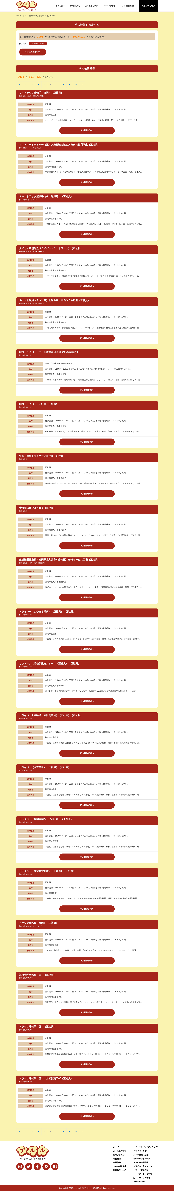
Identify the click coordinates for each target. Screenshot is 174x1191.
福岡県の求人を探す (36, 16)
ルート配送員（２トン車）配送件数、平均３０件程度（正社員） (54, 300)
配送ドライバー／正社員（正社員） (38, 404)
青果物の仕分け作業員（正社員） (37, 508)
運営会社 (117, 1159)
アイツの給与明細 (140, 1155)
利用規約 (117, 1162)
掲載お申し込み (148, 6)
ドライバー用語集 (140, 1162)
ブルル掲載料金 (127, 6)
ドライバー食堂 (140, 1151)
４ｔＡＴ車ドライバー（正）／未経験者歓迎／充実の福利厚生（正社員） (59, 144)
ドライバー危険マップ (142, 1166)
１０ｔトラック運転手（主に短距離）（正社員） (46, 196)
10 (76, 84)
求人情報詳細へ (87, 130)
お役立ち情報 (139, 1181)
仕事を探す (60, 6)
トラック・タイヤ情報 (142, 1174)
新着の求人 (75, 6)
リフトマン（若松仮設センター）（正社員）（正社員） (49, 663)
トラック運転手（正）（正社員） (37, 1026)
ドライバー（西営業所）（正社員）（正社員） (45, 767)
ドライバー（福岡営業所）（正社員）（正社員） (46, 819)
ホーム (116, 1147)
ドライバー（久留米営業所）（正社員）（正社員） (47, 871)
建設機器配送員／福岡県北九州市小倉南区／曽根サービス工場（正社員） (59, 559)
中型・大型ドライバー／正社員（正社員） (42, 456)
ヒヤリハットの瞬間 (141, 1159)
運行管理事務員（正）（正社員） (37, 974)
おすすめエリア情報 (141, 1178)
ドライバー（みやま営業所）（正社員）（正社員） (47, 611)
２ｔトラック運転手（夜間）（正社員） (41, 92)
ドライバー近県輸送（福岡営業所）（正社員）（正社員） (51, 715)
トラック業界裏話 (140, 1170)
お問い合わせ (109, 6)
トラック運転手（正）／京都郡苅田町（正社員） (46, 1078)
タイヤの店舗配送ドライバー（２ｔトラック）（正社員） (51, 248)
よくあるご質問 (91, 6)
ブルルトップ (21, 16)
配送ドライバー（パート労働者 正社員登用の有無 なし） (50, 352)
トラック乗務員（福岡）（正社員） (38, 922)
